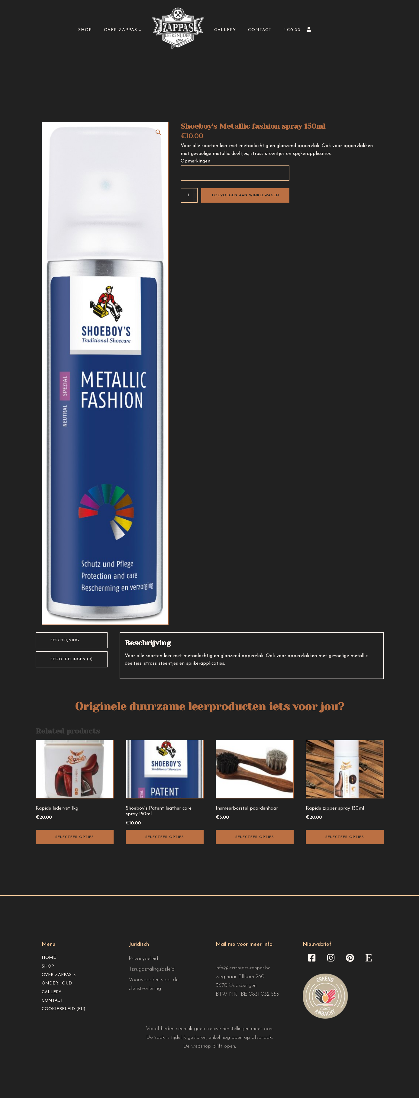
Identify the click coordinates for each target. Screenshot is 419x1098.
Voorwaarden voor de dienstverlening (154, 984)
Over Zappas (120, 30)
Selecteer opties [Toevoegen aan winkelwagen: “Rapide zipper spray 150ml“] (344, 837)
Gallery (225, 30)
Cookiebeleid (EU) (63, 1009)
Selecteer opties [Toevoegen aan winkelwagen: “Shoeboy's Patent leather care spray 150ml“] (164, 837)
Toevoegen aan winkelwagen (245, 195)
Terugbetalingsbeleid (152, 969)
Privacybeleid (143, 959)
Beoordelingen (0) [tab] (71, 659)
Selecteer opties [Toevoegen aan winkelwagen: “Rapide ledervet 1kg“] (74, 837)
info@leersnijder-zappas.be (243, 967)
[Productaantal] (189, 195)
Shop (85, 30)
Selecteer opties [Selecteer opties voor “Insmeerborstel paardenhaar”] (254, 837)
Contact (260, 30)
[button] (158, 132)
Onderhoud (57, 983)
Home (49, 957)
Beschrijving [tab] (64, 640)
